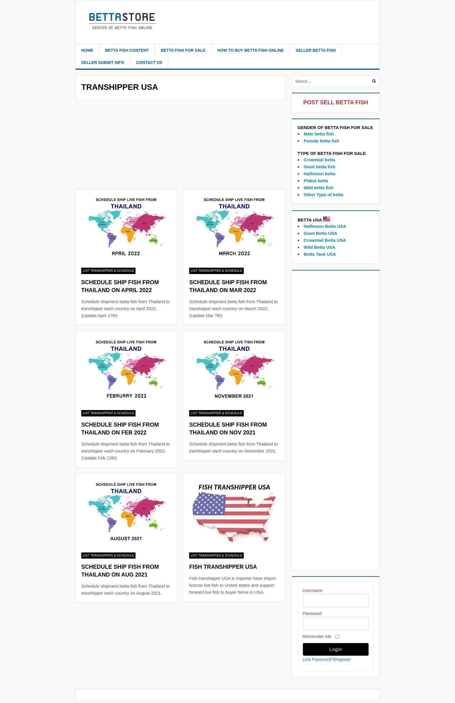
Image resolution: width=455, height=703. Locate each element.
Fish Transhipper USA (223, 567)
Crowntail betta (319, 159)
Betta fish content (127, 50)
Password (312, 613)
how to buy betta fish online (250, 50)
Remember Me (317, 636)
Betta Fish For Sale (183, 50)
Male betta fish (319, 133)
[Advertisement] (180, 145)
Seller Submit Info (102, 62)
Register (343, 659)
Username (313, 590)
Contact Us (149, 62)
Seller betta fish (316, 50)
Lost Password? (318, 659)
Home (87, 50)
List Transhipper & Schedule (108, 270)
